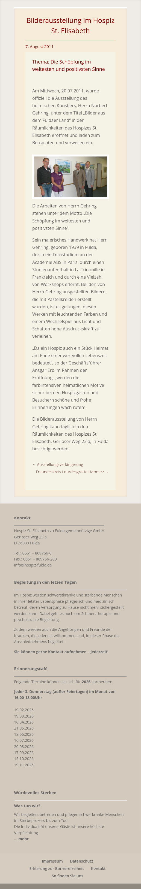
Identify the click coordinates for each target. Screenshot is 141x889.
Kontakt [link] (98, 868)
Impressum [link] (52, 861)
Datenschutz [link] (81, 861)
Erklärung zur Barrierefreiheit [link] (56, 868)
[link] (70, 195)
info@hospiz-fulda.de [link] (33, 565)
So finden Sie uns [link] (67, 875)
